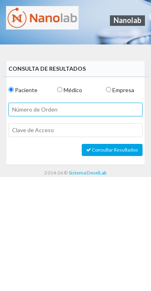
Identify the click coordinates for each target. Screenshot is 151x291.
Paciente (26, 89)
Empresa (123, 89)
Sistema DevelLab (88, 172)
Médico (73, 89)
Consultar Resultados (112, 150)
